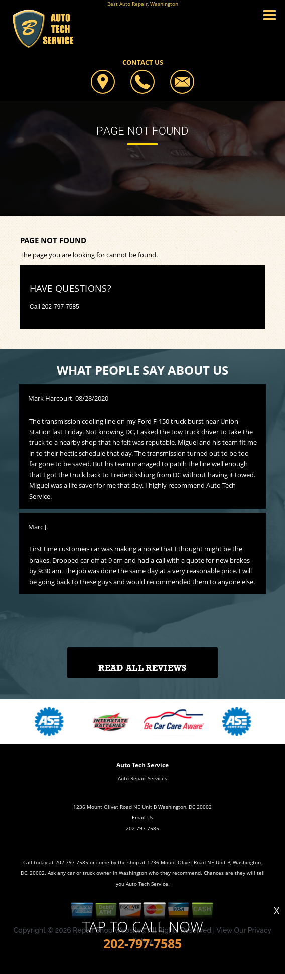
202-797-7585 (60, 306)
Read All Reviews (142, 668)
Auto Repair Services (142, 778)
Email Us (142, 817)
